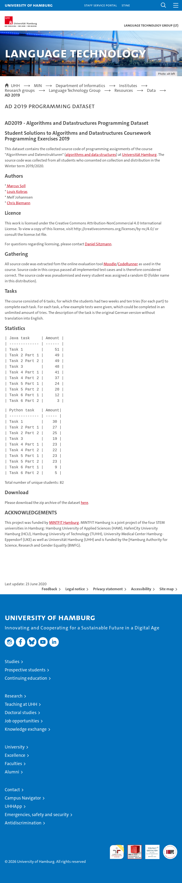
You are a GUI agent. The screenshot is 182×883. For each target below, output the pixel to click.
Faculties (13, 764)
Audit (131, 847)
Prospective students (25, 670)
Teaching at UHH (21, 704)
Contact (12, 790)
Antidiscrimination (23, 823)
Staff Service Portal (100, 5)
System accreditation (170, 850)
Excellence (15, 755)
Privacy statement (108, 588)
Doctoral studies (20, 713)
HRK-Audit (149, 850)
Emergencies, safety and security (37, 815)
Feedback (49, 588)
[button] (163, 5)
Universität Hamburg (139, 154)
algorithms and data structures (91, 154)
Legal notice (75, 588)
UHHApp (13, 806)
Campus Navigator (23, 798)
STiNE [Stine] (126, 5)
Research (14, 696)
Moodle (110, 263)
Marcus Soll (16, 185)
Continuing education (26, 678)
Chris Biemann (18, 202)
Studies (12, 662)
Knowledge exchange (26, 729)
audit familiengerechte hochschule (117, 852)
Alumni (12, 772)
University (15, 747)
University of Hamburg (29, 5)
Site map (166, 588)
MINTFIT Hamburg (64, 522)
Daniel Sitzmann (98, 244)
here (84, 502)
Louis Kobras (17, 191)
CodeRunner (128, 263)
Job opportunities (22, 721)
